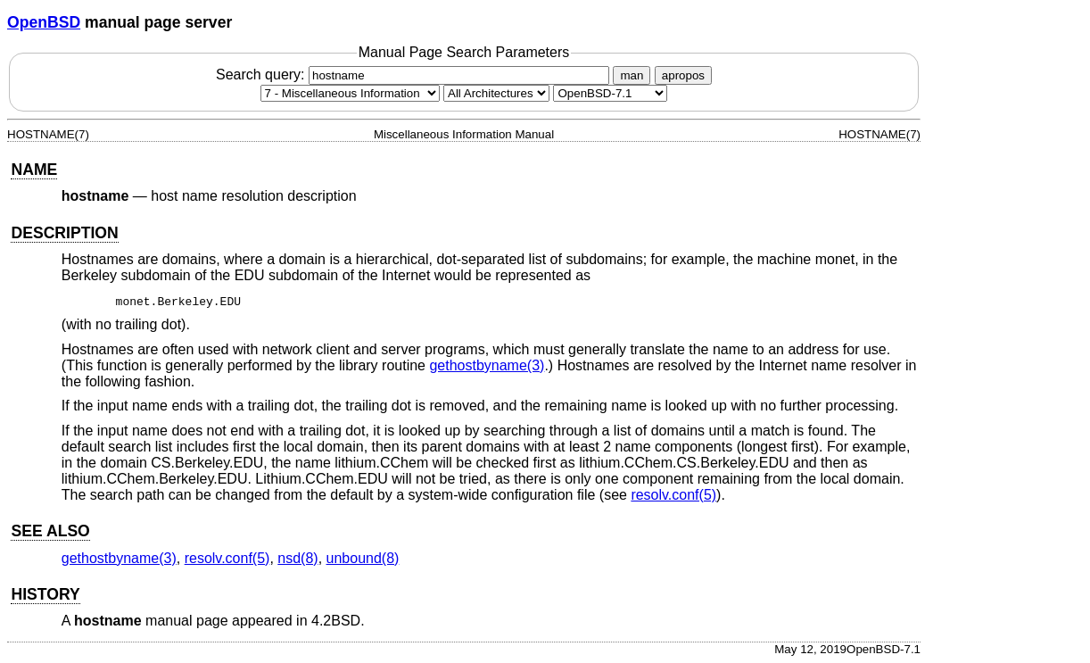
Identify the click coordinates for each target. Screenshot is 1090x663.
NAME (34, 169)
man (631, 75)
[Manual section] (350, 93)
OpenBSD (43, 22)
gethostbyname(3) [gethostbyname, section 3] (486, 365)
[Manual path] (610, 93)
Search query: (415, 74)
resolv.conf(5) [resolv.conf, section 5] (673, 494)
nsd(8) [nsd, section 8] (297, 558)
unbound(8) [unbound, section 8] (363, 558)
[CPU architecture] (496, 93)
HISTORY (45, 594)
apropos (683, 75)
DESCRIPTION (64, 233)
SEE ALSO (50, 531)
